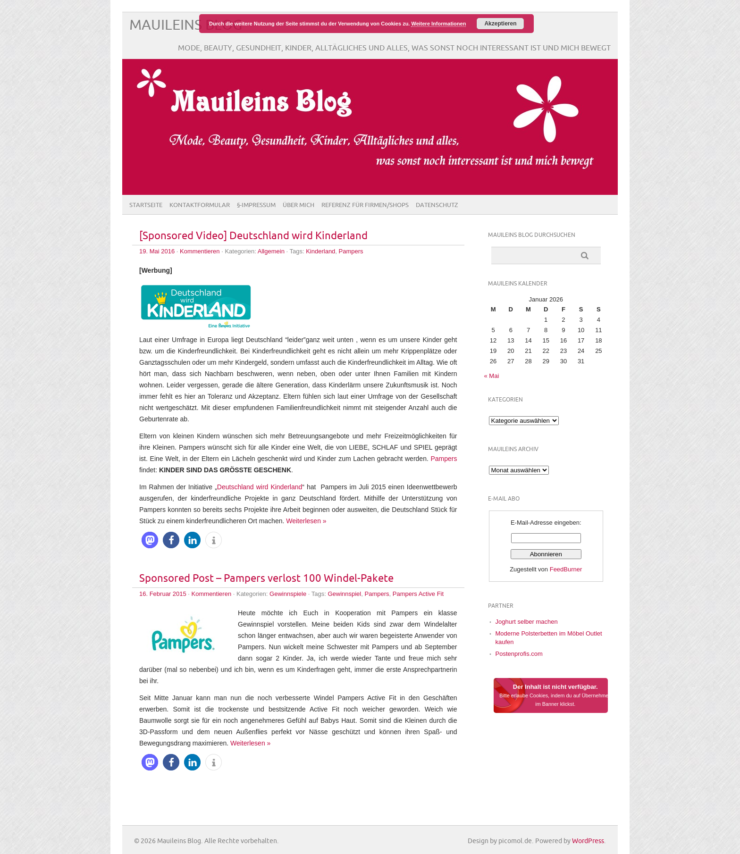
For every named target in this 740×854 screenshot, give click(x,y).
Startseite (145, 205)
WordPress (588, 841)
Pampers (351, 251)
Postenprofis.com (519, 653)
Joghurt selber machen (527, 621)
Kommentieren (200, 251)
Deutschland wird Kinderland (260, 487)
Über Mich (298, 205)
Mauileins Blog (185, 25)
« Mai (491, 375)
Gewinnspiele (287, 593)
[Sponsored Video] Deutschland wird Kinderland (253, 236)
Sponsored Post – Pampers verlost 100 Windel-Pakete (266, 578)
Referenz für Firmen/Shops (365, 205)
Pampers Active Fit (418, 593)
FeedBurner (566, 569)
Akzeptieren (500, 23)
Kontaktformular (199, 205)
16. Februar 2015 (162, 593)
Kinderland (320, 251)
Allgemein (271, 251)
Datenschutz (437, 205)
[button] (150, 540)
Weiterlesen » (306, 521)
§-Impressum (256, 205)
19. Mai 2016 (157, 251)
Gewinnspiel (344, 593)
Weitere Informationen (438, 23)
